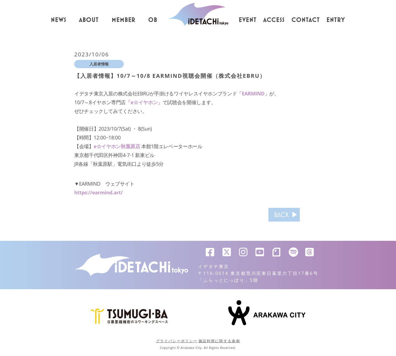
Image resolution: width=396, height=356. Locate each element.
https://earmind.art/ (98, 192)
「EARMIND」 (253, 93)
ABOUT (89, 20)
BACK (281, 215)
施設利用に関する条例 (219, 340)
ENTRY (335, 20)
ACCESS (274, 20)
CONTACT (306, 20)
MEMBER (124, 20)
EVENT (248, 20)
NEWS (58, 20)
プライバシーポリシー (176, 340)
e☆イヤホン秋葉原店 (117, 146)
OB (152, 20)
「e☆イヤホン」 (144, 102)
